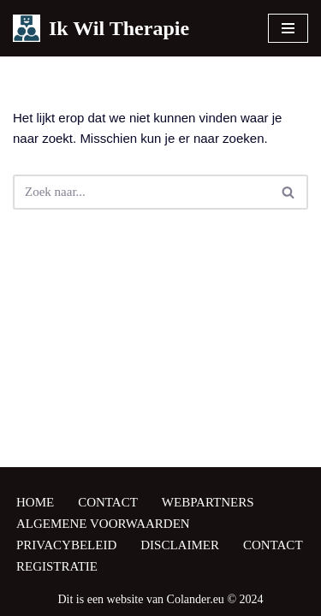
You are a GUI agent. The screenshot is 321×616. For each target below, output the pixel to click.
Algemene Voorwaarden (103, 523)
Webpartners (208, 502)
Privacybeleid (66, 545)
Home (35, 502)
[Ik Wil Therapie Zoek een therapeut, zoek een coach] (101, 28)
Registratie (57, 566)
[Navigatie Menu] (288, 28)
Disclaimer (179, 545)
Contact (108, 502)
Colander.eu (195, 599)
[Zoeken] (141, 192)
